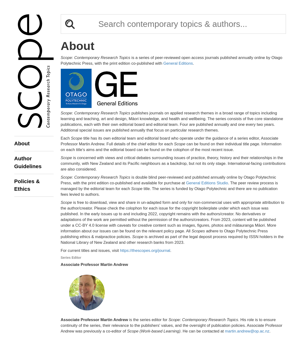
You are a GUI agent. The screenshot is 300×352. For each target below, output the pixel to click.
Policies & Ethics (27, 185)
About (22, 144)
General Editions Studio (207, 183)
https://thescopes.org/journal (145, 250)
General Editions (178, 63)
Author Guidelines (28, 162)
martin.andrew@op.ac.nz (247, 331)
